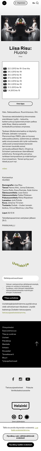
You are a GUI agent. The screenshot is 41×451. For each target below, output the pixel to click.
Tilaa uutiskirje (11, 298)
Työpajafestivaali (9, 361)
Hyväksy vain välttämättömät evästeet (20, 437)
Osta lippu (20, 104)
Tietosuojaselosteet (14, 388)
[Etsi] (37, 3)
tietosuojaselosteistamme (13, 313)
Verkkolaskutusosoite (20, 391)
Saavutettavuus (9, 331)
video (4, 169)
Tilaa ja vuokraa (9, 334)
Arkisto (5, 348)
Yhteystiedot (8, 327)
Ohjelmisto (20, 3)
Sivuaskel (6, 351)
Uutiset (5, 338)
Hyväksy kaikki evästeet (20, 445)
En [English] (34, 3)
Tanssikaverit (8, 354)
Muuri (4, 358)
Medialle (6, 344)
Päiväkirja (6, 341)
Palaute (29, 388)
